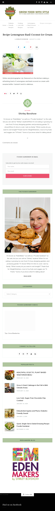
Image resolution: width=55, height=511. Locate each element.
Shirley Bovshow (22, 39)
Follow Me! (27, 494)
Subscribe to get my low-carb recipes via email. (20, 163)
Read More (27, 276)
